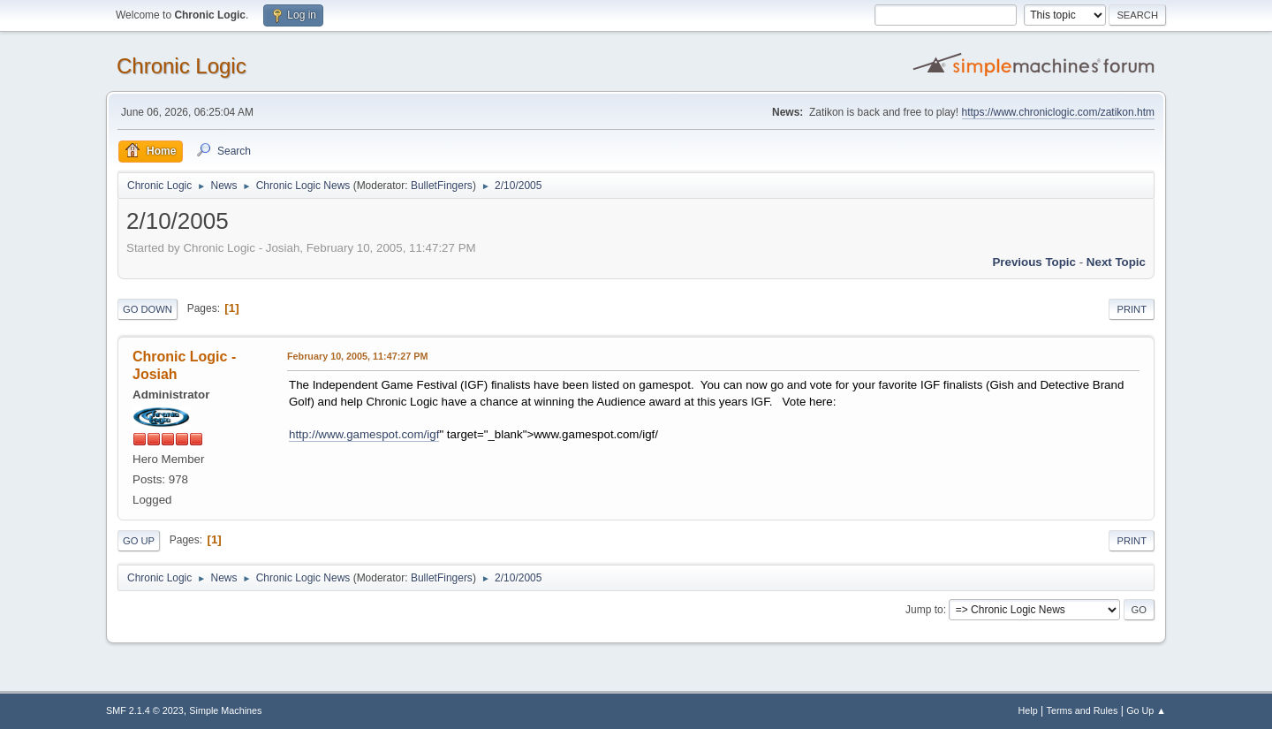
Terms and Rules (1082, 710)
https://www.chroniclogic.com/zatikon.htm (1058, 112)
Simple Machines (225, 710)
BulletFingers (442, 185)
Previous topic (1034, 262)
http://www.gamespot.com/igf (364, 434)
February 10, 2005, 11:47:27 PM (357, 356)
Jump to (924, 610)
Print (1132, 309)
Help (1028, 710)
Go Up (139, 540)
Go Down (147, 309)
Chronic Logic (181, 66)
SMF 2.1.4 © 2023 (145, 710)
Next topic (1116, 262)
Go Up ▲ (1146, 710)
